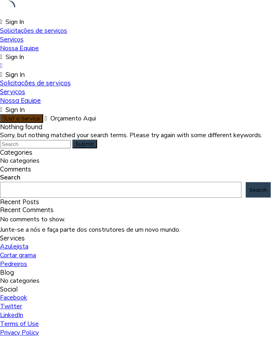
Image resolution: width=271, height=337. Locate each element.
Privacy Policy (19, 332)
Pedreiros (13, 264)
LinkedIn (11, 315)
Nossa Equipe (19, 48)
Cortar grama (18, 255)
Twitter (11, 306)
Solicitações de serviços (33, 30)
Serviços (12, 39)
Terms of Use (19, 323)
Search (10, 177)
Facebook (13, 297)
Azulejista (14, 246)
